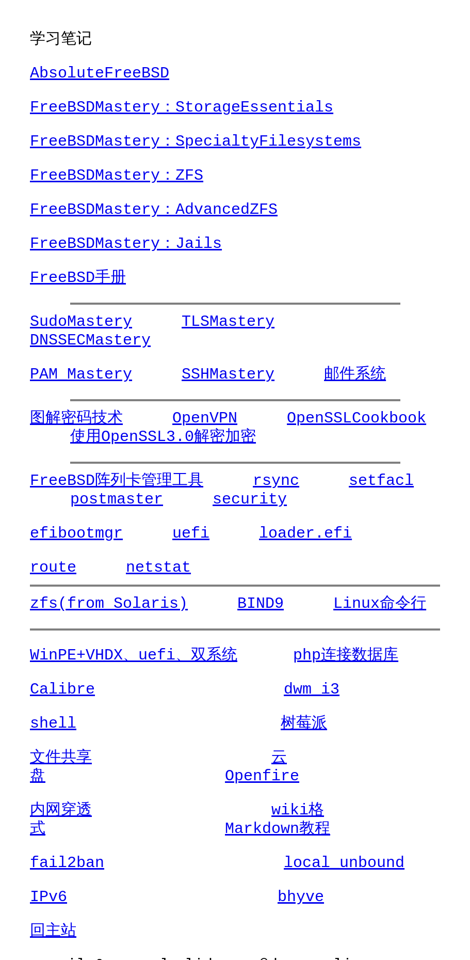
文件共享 (61, 757)
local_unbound (276, 844)
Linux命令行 (355, 603)
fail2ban (67, 844)
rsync (263, 480)
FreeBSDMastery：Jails (126, 243)
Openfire (383, 757)
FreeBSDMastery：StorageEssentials (181, 107)
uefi (178, 533)
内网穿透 (61, 791)
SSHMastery (215, 374)
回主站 (53, 912)
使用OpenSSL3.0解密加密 (123, 436)
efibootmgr (76, 533)
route (53, 567)
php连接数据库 (327, 655)
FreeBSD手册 (78, 277)
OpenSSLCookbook (331, 418)
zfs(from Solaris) (109, 603)
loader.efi (280, 533)
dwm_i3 (243, 689)
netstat (146, 567)
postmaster (76, 499)
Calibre (62, 689)
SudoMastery (81, 321)
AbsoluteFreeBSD (99, 73)
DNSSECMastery (359, 321)
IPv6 (48, 878)
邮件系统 (330, 374)
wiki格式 (237, 791)
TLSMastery (215, 321)
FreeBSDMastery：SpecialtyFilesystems (195, 141)
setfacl (356, 480)
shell (53, 723)
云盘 (218, 757)
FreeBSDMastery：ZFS (116, 175)
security (197, 499)
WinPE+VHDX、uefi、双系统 (133, 655)
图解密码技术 (76, 418)
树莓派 (229, 723)
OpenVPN (192, 418)
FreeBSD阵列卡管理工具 (116, 480)
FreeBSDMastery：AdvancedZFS (154, 209)
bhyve (220, 878)
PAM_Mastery (81, 374)
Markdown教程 (82, 810)
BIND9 (248, 603)
